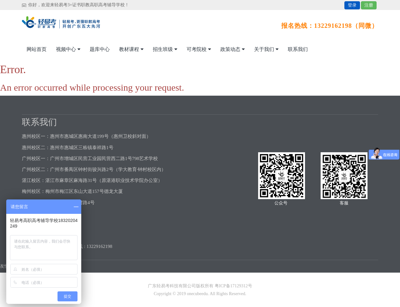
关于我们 (266, 49)
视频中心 (68, 49)
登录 (352, 5)
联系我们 (298, 49)
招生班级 (165, 49)
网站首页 (37, 49)
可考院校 (199, 49)
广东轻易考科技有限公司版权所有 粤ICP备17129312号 (200, 286)
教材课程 (131, 49)
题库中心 (100, 49)
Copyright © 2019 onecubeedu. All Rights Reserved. (200, 293)
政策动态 (232, 49)
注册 (368, 5)
